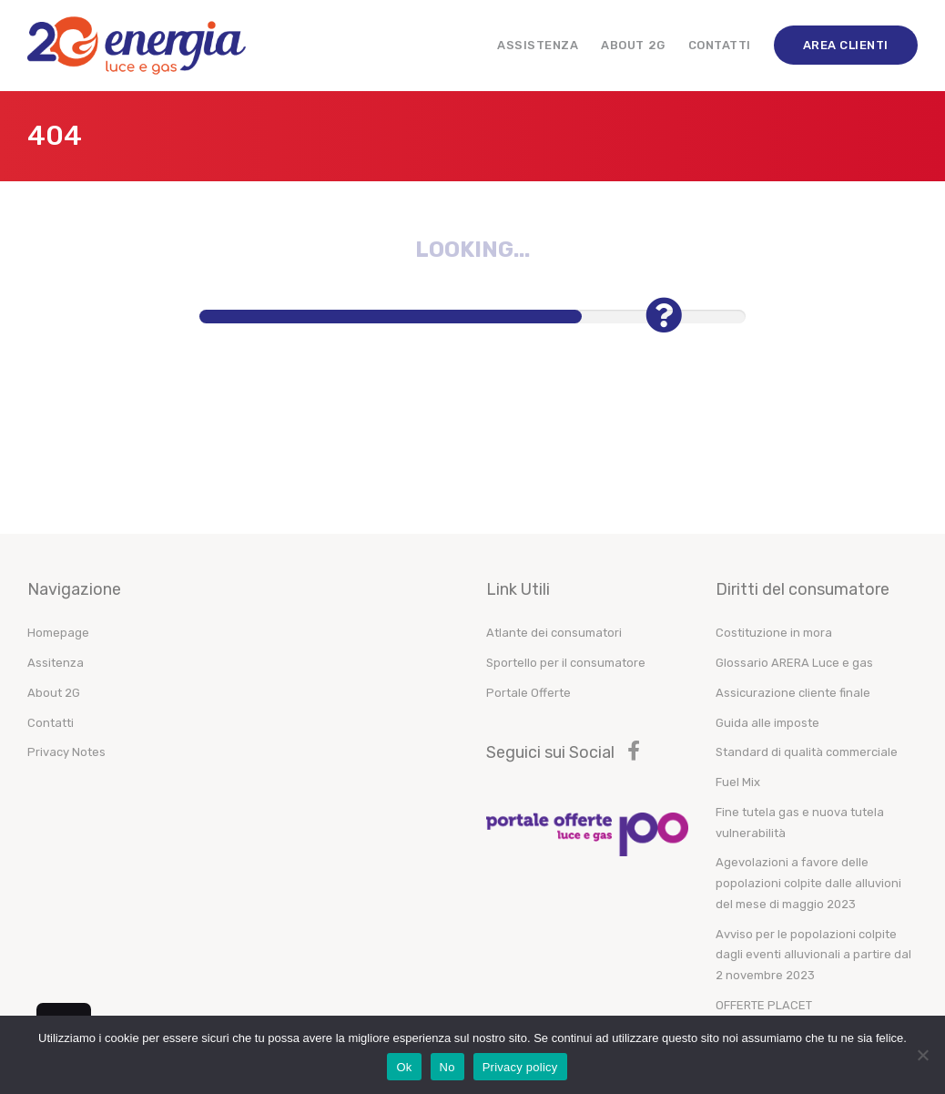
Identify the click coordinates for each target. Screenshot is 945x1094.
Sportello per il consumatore (565, 663)
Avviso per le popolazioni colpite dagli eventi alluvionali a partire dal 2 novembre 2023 (813, 955)
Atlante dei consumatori (554, 632)
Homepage (58, 632)
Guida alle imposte (767, 723)
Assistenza (537, 45)
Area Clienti (846, 45)
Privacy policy (520, 1067)
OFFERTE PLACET (764, 1005)
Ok (404, 1067)
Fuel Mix (738, 782)
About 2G (633, 45)
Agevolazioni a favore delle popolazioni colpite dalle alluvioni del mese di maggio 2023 (808, 883)
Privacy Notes (66, 752)
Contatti (719, 45)
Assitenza (55, 663)
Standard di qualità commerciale (807, 752)
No (447, 1067)
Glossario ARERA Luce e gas (794, 663)
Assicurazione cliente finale (793, 693)
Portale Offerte (528, 693)
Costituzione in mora (774, 632)
